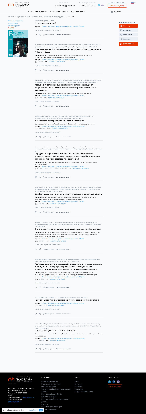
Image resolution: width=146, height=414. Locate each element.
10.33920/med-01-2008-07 (58, 279)
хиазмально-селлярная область (58, 197)
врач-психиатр (80, 273)
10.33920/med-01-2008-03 (60, 128)
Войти (113, 2)
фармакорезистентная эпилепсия (67, 232)
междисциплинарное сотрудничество (70, 275)
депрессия (75, 93)
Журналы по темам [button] (58, 12)
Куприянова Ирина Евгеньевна (45, 147)
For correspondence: (63, 326)
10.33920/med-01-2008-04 (81, 169)
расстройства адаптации (56, 162)
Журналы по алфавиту (37, 12)
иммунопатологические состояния (46, 57)
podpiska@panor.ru (14, 402)
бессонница (68, 93)
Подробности (33, 410)
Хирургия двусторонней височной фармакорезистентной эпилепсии (68, 229)
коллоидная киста (90, 197)
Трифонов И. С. (79, 224)
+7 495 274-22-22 (87, 5)
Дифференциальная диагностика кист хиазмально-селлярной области (68, 194)
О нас (77, 381)
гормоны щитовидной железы (80, 162)
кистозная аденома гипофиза (72, 199)
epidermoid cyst (88, 334)
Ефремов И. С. (63, 82)
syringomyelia (65, 124)
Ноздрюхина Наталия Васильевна (46, 45)
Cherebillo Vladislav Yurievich (61, 324)
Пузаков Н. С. (84, 189)
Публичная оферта (48, 396)
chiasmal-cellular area (55, 334)
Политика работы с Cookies (51, 394)
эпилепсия (51, 232)
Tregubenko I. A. (95, 326)
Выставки (45, 404)
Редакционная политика (50, 384)
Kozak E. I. (38, 328)
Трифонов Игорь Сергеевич (44, 222)
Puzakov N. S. (75, 326)
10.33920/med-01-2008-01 (57, 62)
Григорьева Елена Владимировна (86, 222)
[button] (117, 12)
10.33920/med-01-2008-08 (56, 305)
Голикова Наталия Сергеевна (44, 259)
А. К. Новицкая (72, 297)
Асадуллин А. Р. (73, 82)
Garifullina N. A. (78, 118)
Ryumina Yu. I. (46, 328)
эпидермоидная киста (42, 199)
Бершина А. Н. (65, 261)
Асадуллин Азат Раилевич (60, 80)
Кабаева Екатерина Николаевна (68, 45)
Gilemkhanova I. (51, 118)
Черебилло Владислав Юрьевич (63, 187)
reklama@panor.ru (28, 397)
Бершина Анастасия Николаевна (65, 259)
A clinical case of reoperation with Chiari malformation (59, 120)
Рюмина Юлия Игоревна (56, 189)
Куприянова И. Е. (71, 149)
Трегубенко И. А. (40, 191)
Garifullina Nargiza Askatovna (82, 116)
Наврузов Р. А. (40, 226)
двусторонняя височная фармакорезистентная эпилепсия (61, 234)
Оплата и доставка (48, 386)
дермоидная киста (56, 199)
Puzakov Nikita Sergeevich (43, 324)
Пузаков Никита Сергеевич (44, 187)
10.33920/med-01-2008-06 (58, 241)
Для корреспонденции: (80, 47)
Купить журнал (49, 34)
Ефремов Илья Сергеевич (43, 80)
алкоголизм (52, 93)
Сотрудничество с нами (84, 391)
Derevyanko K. (68, 118)
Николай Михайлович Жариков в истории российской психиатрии (67, 300)
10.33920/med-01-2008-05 (58, 204)
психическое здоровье (90, 275)
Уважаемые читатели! (45, 23)
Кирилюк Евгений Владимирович (90, 45)
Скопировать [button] (56, 30)
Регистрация (120, 2)
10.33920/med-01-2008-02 (56, 98)
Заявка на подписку (117, 6)
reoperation (91, 124)
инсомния (59, 93)
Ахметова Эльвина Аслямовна (79, 80)
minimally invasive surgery (78, 124)
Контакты (78, 384)
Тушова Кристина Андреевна (44, 47)
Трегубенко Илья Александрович (86, 187)
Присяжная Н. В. (75, 261)
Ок (41, 410)
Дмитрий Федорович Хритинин (45, 21)
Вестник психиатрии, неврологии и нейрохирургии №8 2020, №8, (63, 26)
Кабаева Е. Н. (93, 47)
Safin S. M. (60, 118)
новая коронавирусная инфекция (59, 55)
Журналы (20, 17)
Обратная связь (115, 386)
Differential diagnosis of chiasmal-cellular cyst (55, 330)
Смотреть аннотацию (62, 34)
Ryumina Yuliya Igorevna (49, 326)
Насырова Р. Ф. (92, 82)
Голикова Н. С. (55, 261)
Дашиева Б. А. (90, 149)
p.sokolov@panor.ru (65, 5)
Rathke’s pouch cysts (68, 334)
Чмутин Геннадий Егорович (63, 47)
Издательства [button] (77, 12)
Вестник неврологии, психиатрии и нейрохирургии (45, 17)
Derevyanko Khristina (65, 116)
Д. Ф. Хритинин (40, 297)
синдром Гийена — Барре (66, 57)
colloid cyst (79, 334)
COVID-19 (74, 55)
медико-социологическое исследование (61, 273)
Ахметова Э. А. (83, 82)
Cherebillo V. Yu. (85, 326)
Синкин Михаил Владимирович (64, 222)
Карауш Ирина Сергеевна (64, 147)
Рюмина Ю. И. (58, 191)
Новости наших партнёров (51, 407)
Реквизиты (79, 389)
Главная (11, 17)
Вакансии (78, 386)
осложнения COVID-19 (84, 55)
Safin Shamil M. (53, 116)
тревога (67, 162)
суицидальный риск (86, 93)
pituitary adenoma (40, 336)
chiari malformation (54, 124)
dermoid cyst (98, 334)
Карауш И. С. (81, 149)
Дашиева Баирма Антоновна (83, 147)
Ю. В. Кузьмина (82, 297)
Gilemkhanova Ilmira (41, 116)
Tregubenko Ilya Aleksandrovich (80, 324)
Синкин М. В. (88, 224)
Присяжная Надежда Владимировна (88, 259)
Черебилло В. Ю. (94, 189)
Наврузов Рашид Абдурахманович (46, 224)
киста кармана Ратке (76, 197)
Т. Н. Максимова (50, 297)
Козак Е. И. (49, 191)
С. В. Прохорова (61, 297)
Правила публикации (49, 381)
